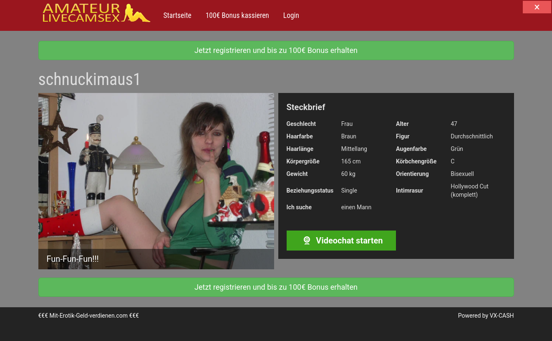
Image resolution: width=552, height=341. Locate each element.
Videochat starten (341, 241)
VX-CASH (502, 315)
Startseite (178, 15)
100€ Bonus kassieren (236, 15)
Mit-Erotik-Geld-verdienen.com (89, 315)
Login (290, 15)
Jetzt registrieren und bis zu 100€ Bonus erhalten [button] (276, 50)
